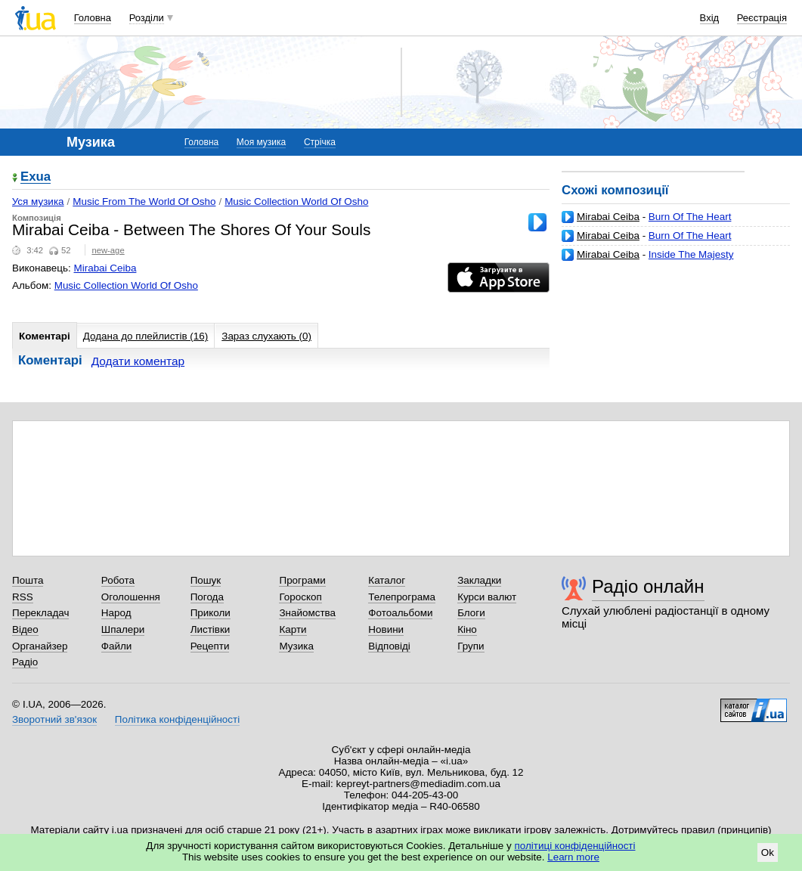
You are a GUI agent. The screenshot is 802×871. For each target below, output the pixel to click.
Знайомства (307, 612)
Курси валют (486, 597)
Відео (25, 629)
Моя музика (261, 142)
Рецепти (210, 646)
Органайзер (39, 646)
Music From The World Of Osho (144, 201)
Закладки (479, 580)
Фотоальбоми (400, 612)
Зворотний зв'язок (54, 719)
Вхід (710, 17)
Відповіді (389, 646)
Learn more (573, 857)
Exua (35, 177)
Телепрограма (401, 597)
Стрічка (320, 142)
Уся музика (38, 201)
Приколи (210, 612)
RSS (22, 597)
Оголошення (130, 597)
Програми (302, 580)
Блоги (471, 612)
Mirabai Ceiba (608, 216)
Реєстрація (762, 17)
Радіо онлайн (648, 586)
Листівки (210, 629)
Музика (296, 646)
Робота (118, 580)
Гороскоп (300, 597)
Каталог (386, 580)
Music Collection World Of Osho (296, 201)
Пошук (205, 580)
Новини (386, 629)
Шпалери (122, 629)
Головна (92, 17)
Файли (116, 646)
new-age (107, 250)
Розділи (146, 17)
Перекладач (40, 612)
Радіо (25, 662)
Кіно (467, 629)
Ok (767, 852)
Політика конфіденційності (177, 719)
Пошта (27, 580)
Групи (470, 646)
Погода (207, 597)
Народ (116, 612)
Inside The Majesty (691, 254)
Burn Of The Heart (690, 216)
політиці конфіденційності (575, 845)
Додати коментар (137, 361)
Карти (292, 629)
